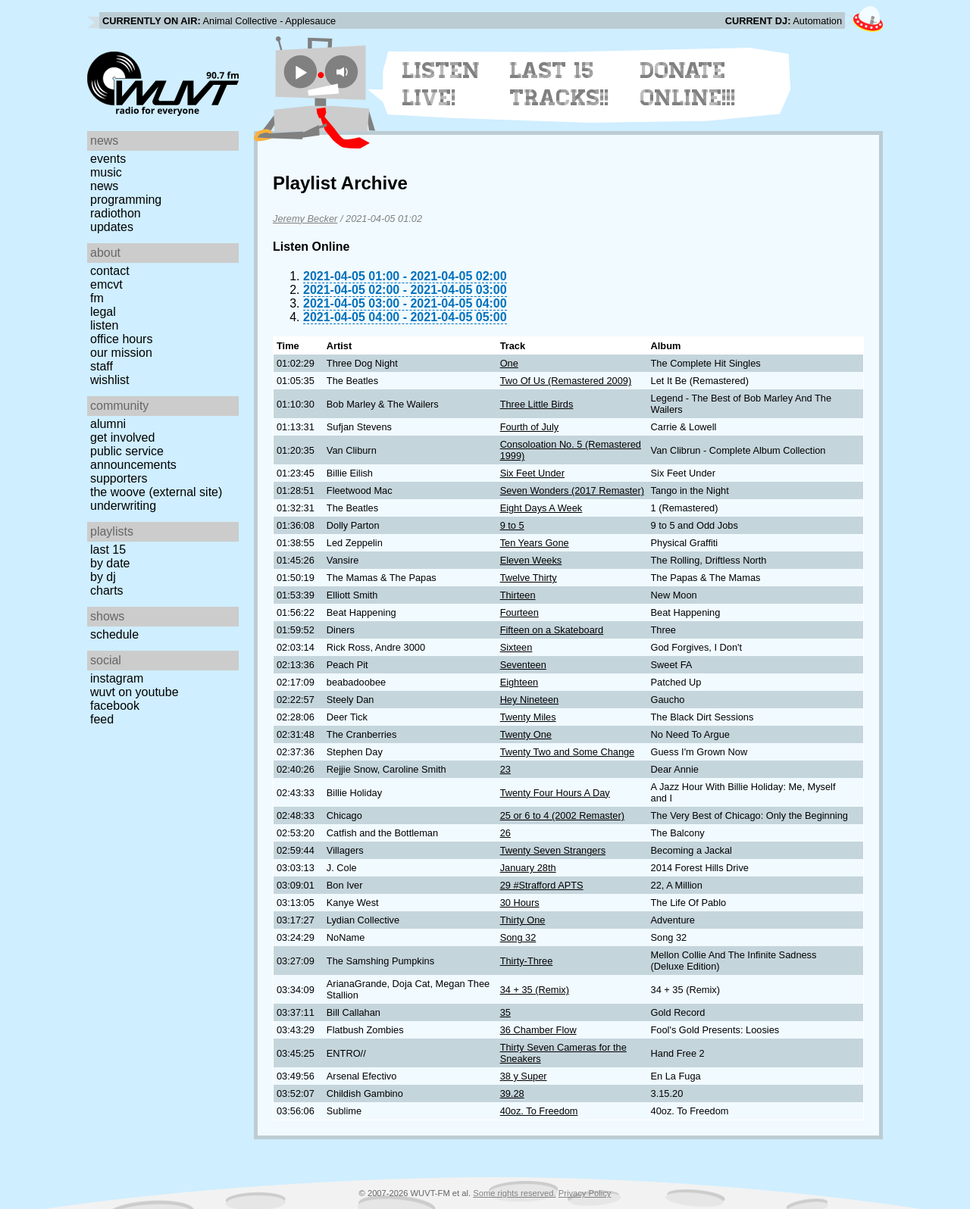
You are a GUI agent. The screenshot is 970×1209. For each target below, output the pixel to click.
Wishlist (110, 379)
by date (110, 563)
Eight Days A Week (541, 508)
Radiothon (115, 213)
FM (97, 298)
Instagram (116, 678)
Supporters (119, 478)
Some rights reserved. (514, 1193)
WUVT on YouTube (134, 692)
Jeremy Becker (305, 218)
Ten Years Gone (534, 542)
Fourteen (519, 612)
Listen (104, 325)
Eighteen (519, 682)
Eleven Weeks (531, 560)
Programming (125, 199)
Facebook (114, 705)
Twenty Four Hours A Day (555, 792)
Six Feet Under (532, 473)
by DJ (103, 576)
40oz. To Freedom (539, 1111)
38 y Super (523, 1076)
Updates (111, 226)
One (509, 363)
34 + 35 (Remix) (534, 989)
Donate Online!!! (688, 84)
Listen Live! (441, 84)
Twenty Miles (528, 717)
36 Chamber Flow (538, 1030)
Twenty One (526, 734)
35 (505, 1012)
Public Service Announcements (133, 458)
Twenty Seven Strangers (552, 850)
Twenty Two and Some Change (567, 752)
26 (505, 833)
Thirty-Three (526, 961)
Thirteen (518, 595)
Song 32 (518, 937)
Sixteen (516, 647)
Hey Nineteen (529, 699)
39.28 (512, 1093)
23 (505, 769)
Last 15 (108, 549)
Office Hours (121, 339)
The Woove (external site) (156, 492)
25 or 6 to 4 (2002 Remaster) (562, 815)
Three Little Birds (537, 404)
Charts (107, 590)
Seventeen (523, 664)
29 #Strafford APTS (542, 885)
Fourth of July (529, 427)
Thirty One (523, 920)
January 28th (528, 867)
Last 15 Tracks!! (559, 84)
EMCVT (106, 284)
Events (108, 158)
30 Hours (520, 902)
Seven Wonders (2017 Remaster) (572, 490)
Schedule (114, 634)
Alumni (108, 423)
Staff (101, 366)
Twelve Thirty (528, 577)
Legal (103, 311)
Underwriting (123, 505)
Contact (110, 270)
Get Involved (122, 437)
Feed (102, 719)
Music (106, 172)
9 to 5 (512, 525)
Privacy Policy (585, 1193)
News (104, 186)
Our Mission (121, 352)
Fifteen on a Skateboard (552, 630)
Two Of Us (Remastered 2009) (566, 380)
